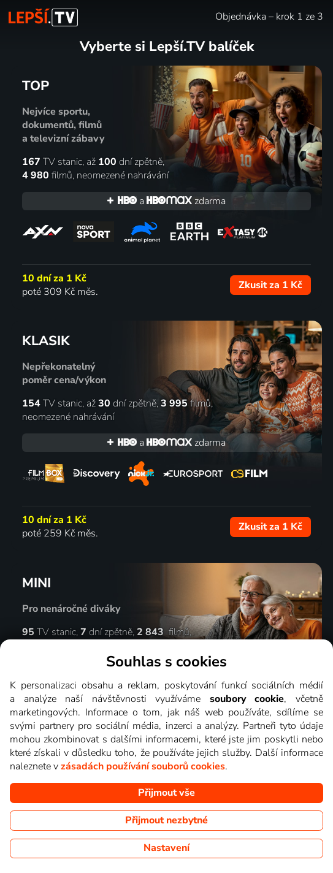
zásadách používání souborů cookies (143, 766)
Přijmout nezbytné (166, 820)
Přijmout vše (166, 792)
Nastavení (166, 848)
